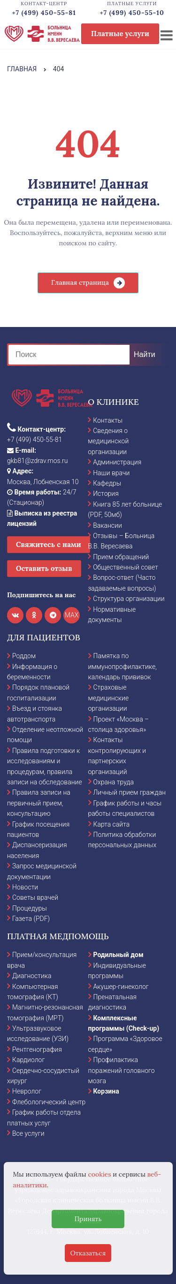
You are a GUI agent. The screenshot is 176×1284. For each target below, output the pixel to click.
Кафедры (107, 483)
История (106, 493)
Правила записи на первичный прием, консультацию (38, 803)
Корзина (106, 1091)
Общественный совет (125, 567)
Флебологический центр (48, 1102)
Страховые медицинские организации (108, 698)
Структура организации (128, 598)
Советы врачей (35, 897)
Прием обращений (121, 557)
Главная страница (80, 282)
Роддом (24, 656)
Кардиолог (28, 1060)
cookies (99, 1174)
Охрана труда (113, 782)
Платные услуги (120, 33)
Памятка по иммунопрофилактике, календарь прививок (122, 666)
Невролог (26, 1091)
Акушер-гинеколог (121, 986)
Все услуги (28, 1133)
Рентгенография (37, 1049)
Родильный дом (118, 954)
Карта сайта (111, 824)
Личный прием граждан (129, 792)
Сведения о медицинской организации (108, 441)
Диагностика (32, 976)
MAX (72, 615)
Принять (87, 1219)
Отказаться (88, 1253)
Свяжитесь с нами (48, 544)
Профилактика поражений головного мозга (121, 1070)
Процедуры (29, 908)
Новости (25, 887)
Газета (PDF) (31, 918)
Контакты (107, 420)
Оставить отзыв (44, 568)
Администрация (117, 462)
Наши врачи (111, 473)
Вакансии (107, 525)
